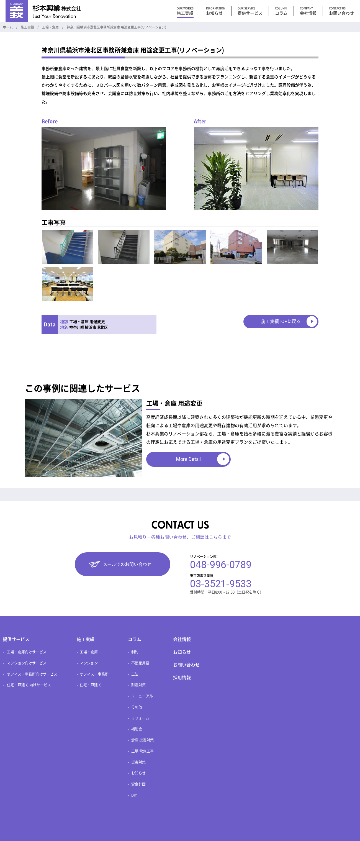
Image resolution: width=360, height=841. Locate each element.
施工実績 (85, 639)
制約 (134, 652)
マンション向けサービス (27, 663)
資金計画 (138, 784)
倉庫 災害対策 (142, 740)
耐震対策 (138, 685)
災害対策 (138, 762)
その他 (136, 707)
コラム (134, 639)
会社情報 (182, 639)
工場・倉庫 (89, 652)
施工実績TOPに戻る (281, 321)
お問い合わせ (186, 665)
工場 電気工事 (142, 751)
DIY (134, 795)
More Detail (188, 459)
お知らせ (138, 773)
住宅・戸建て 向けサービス (29, 685)
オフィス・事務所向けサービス (32, 674)
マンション (89, 663)
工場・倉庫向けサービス (27, 652)
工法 (134, 674)
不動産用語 (140, 663)
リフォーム (140, 718)
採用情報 (182, 677)
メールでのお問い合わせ (127, 564)
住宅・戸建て (90, 685)
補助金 (136, 729)
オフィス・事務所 (94, 674)
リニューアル (142, 696)
